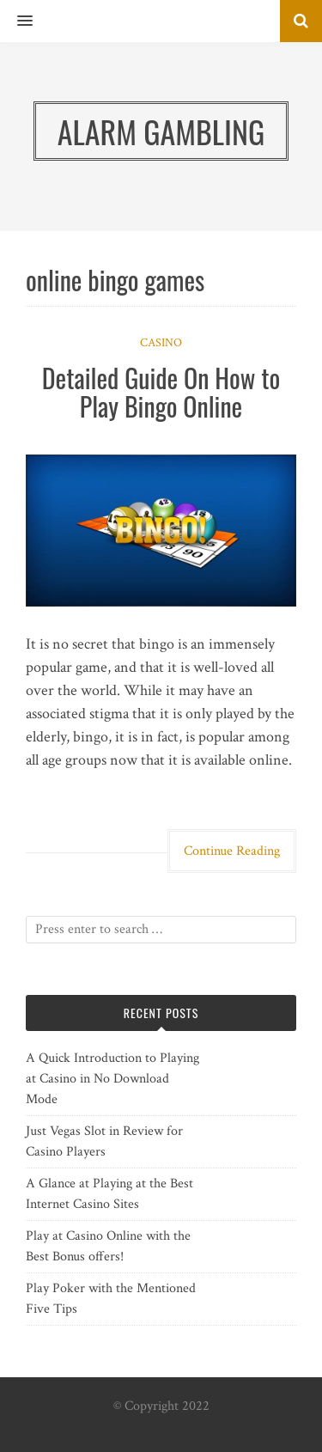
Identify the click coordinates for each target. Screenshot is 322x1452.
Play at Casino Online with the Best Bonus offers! (108, 1246)
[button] (16, 21)
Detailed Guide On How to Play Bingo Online (161, 391)
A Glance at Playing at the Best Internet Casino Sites (109, 1193)
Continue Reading (232, 851)
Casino (161, 343)
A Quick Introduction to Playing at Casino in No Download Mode (112, 1078)
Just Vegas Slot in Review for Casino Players (104, 1141)
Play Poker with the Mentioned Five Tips (111, 1298)
